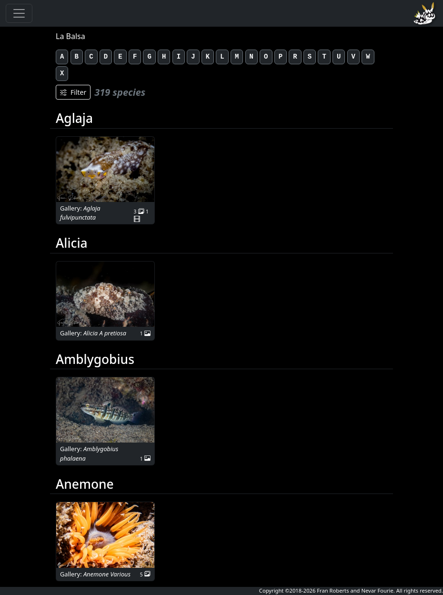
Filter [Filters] (73, 92)
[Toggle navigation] (19, 13)
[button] (105, 169)
